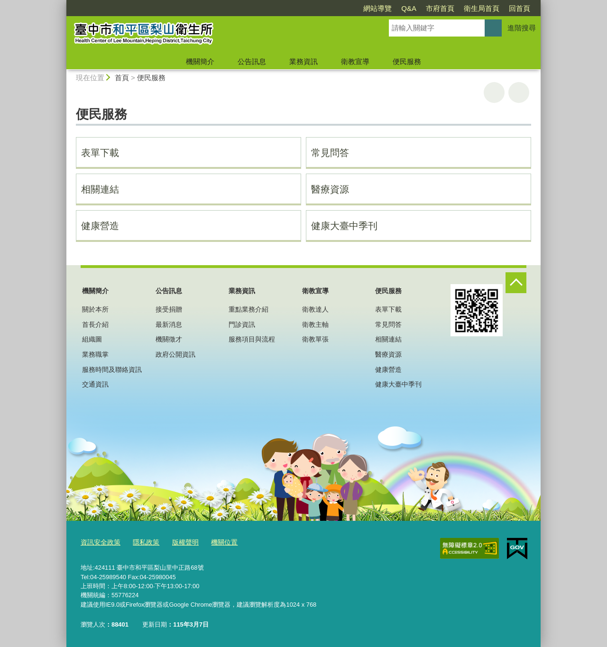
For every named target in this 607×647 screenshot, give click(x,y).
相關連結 (100, 189)
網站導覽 (377, 8)
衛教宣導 (355, 61)
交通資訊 (95, 384)
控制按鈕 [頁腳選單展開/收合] (516, 282)
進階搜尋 (521, 28)
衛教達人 (315, 309)
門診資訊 (242, 324)
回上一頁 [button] (518, 92)
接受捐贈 (169, 309)
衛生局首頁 (481, 8)
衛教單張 (315, 339)
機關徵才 (169, 339)
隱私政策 (142, 542)
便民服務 (407, 61)
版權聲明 (179, 542)
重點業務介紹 (248, 309)
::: (62, 4)
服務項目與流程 (252, 339)
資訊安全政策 (99, 542)
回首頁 (519, 8)
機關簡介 (200, 61)
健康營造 (100, 226)
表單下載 (100, 153)
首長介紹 (95, 324)
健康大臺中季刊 (344, 226)
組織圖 (92, 339)
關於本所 (95, 309)
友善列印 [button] (494, 92)
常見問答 (330, 153)
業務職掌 (95, 354)
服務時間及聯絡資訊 (112, 369)
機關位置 (216, 542)
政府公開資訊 (175, 354)
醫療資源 (330, 189)
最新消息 (169, 324)
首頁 (122, 78)
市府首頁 (440, 8)
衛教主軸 (315, 324)
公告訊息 (252, 61)
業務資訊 (303, 61)
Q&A (408, 8)
